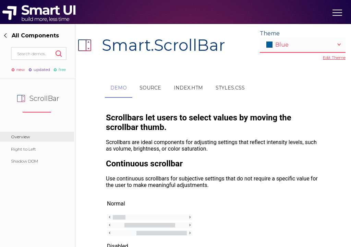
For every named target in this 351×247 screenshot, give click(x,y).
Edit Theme (334, 57)
